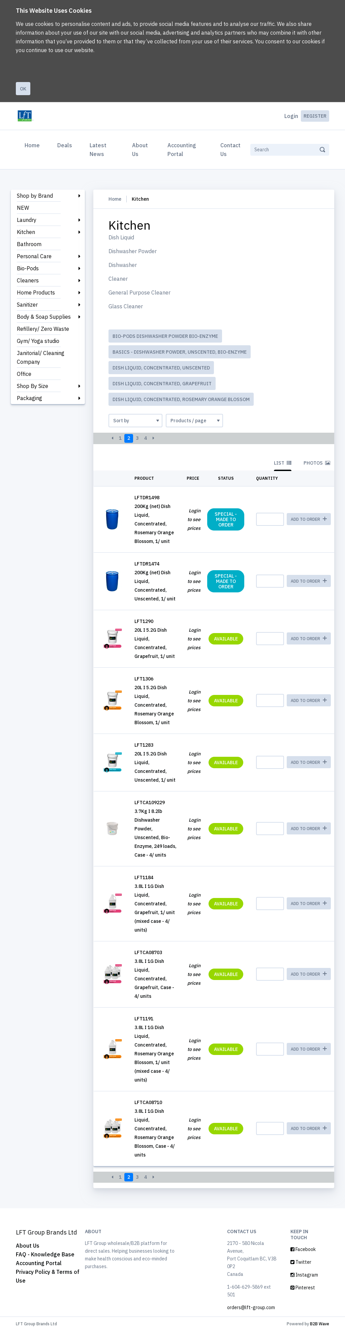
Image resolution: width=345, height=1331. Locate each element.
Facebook (303, 1249)
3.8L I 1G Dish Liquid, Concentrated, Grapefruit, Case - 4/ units (154, 978)
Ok (23, 89)
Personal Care (34, 256)
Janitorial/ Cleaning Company (40, 357)
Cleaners (28, 280)
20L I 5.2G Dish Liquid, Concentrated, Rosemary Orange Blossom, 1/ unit (154, 705)
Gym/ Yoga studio (38, 341)
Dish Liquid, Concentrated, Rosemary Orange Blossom (181, 399)
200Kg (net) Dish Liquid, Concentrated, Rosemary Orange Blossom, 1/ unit (154, 523)
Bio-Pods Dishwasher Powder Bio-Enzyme (165, 336)
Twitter (300, 1262)
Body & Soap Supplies (44, 316)
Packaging (29, 398)
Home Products (36, 292)
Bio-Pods (28, 268)
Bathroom (29, 244)
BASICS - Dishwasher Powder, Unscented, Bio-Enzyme (180, 352)
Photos (317, 463)
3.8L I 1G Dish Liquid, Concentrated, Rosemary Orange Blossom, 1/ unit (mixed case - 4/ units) (154, 1053)
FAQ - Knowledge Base (45, 1254)
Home (33, 145)
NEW (23, 207)
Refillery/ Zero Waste (43, 328)
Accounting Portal (181, 149)
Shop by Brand (35, 195)
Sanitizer (27, 304)
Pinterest (302, 1288)
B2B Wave (319, 1323)
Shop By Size (32, 386)
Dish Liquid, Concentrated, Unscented (161, 368)
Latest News (98, 149)
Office (24, 373)
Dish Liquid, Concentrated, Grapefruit (162, 384)
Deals (64, 145)
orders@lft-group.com (251, 1307)
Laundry (26, 220)
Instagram (304, 1275)
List (282, 463)
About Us (140, 149)
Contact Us (230, 149)
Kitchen (26, 232)
